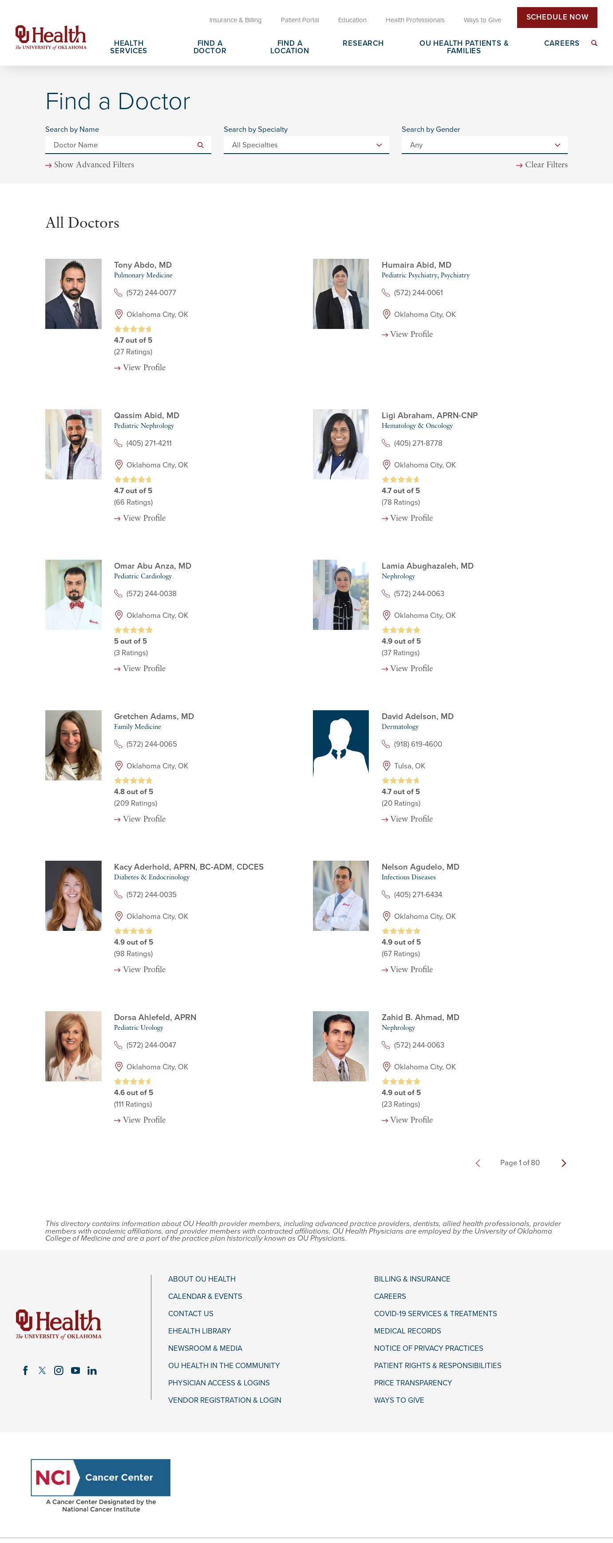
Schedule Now (557, 17)
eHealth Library (199, 1331)
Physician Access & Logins (219, 1383)
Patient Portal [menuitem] (300, 20)
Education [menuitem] (352, 20)
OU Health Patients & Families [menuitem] (464, 47)
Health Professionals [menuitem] (415, 20)
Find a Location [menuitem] (289, 47)
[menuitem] (594, 43)
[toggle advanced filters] (89, 166)
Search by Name (72, 130)
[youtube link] (75, 1370)
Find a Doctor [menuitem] (210, 47)
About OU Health (202, 1279)
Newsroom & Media (205, 1348)
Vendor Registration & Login (224, 1400)
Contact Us (191, 1314)
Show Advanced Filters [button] (94, 165)
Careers (390, 1296)
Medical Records (407, 1331)
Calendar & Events (205, 1296)
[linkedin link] (92, 1370)
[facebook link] (25, 1370)
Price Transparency (413, 1383)
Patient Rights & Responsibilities (438, 1365)
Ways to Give (399, 1400)
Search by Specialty (256, 130)
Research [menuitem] (363, 44)
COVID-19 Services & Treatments (435, 1314)
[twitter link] (42, 1370)
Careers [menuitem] (562, 44)
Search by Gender (431, 130)
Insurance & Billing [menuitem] (236, 20)
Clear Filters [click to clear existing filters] (546, 166)
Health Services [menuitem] (128, 47)
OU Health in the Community (224, 1365)
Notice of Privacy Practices (428, 1348)
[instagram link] (59, 1370)
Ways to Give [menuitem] (482, 20)
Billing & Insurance (412, 1279)
